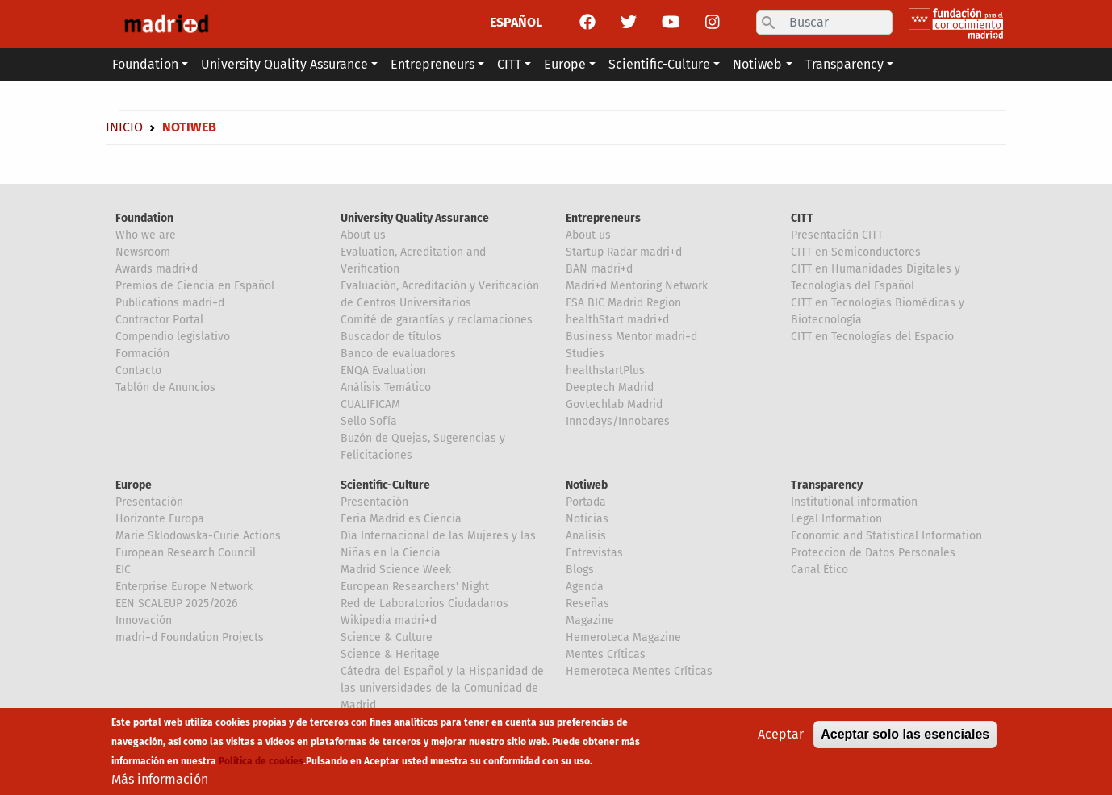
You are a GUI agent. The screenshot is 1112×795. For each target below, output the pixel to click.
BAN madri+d (599, 269)
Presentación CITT (837, 235)
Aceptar (781, 739)
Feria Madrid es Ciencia (401, 519)
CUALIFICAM (370, 404)
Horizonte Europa (159, 519)
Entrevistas (594, 553)
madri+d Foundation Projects (189, 637)
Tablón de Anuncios (165, 387)
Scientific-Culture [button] (659, 64)
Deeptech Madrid (610, 387)
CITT (802, 218)
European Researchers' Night (415, 586)
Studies (585, 353)
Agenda (585, 586)
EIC (123, 569)
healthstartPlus (605, 370)
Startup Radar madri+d (624, 252)
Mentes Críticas (606, 654)
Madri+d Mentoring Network (637, 286)
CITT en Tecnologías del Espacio (872, 336)
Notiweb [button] (757, 64)
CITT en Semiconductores (856, 252)
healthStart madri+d (617, 320)
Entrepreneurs (603, 218)
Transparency (827, 485)
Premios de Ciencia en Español (194, 286)
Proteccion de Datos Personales (873, 553)
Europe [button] (565, 64)
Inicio (124, 127)
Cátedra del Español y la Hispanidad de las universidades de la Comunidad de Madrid (442, 688)
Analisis (586, 536)
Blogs (580, 569)
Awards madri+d (156, 269)
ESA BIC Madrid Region (623, 303)
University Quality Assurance (415, 218)
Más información (159, 785)
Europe (133, 485)
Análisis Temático (386, 387)
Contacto (138, 370)
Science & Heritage (390, 654)
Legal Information (836, 519)
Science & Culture (387, 637)
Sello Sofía (369, 421)
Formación (142, 353)
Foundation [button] (145, 64)
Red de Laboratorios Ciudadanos (424, 603)
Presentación (149, 502)
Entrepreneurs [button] (432, 64)
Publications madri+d (169, 303)
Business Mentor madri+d (631, 336)
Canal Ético (819, 569)
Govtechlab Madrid (614, 404)
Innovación (143, 620)
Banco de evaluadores (398, 353)
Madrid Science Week (396, 569)
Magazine (590, 620)
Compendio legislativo (172, 336)
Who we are (145, 235)
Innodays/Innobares (618, 421)
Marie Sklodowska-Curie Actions (198, 536)
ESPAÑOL (516, 22)
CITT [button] (509, 64)
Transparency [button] (844, 64)
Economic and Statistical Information (886, 536)
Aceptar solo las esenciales (905, 740)
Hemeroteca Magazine (623, 637)
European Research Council (185, 553)
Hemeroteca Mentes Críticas (639, 671)
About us (363, 235)
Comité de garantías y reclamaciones (437, 320)
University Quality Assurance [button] (284, 64)
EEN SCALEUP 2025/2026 (176, 603)
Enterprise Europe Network (184, 586)
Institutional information (854, 502)
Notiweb (587, 485)
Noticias (587, 519)
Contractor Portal (159, 320)
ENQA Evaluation (383, 370)
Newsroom (142, 252)
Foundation (144, 218)
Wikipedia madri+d (389, 620)
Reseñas (587, 603)
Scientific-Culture (385, 485)
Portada (586, 502)
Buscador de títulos (391, 336)
